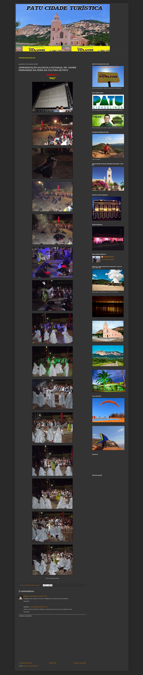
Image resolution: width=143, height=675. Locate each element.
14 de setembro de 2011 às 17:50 (38, 607)
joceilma (26, 596)
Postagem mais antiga (80, 663)
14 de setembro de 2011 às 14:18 (38, 596)
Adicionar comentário (25, 616)
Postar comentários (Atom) (30, 666)
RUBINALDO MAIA (108, 257)
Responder (26, 601)
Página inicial (52, 663)
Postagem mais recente (25, 663)
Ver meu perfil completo (107, 259)
